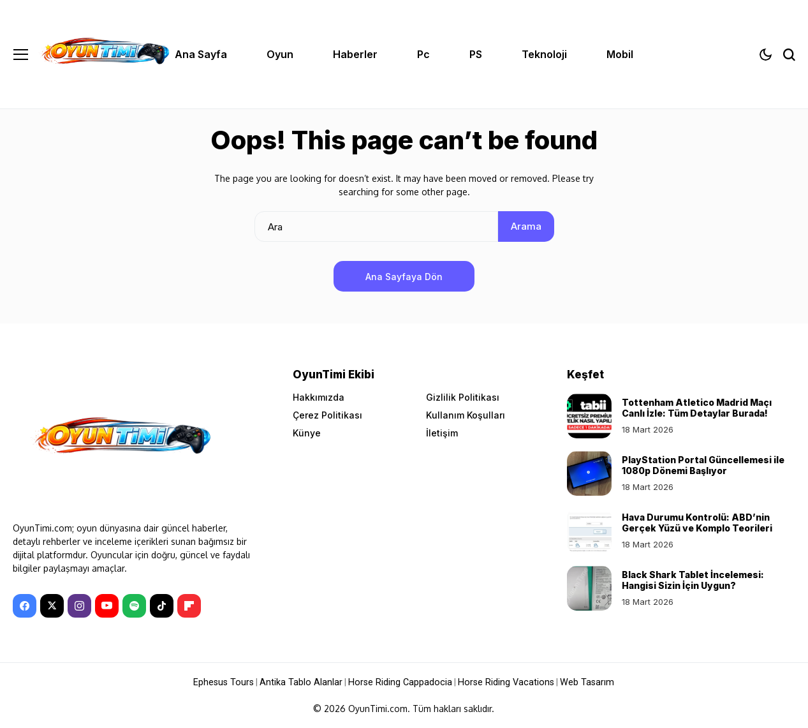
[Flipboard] (189, 606)
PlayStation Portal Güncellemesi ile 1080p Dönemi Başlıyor (703, 465)
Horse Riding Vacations (503, 682)
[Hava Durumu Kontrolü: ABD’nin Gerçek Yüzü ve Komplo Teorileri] (589, 531)
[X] (52, 606)
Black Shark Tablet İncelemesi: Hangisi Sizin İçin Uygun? (693, 580)
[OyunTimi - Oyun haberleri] (104, 54)
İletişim (442, 432)
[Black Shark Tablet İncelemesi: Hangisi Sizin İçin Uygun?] (589, 588)
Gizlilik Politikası (462, 397)
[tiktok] (161, 606)
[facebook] (24, 606)
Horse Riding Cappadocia (401, 682)
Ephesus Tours (229, 682)
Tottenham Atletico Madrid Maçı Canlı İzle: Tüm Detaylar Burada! (697, 408)
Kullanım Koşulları (465, 415)
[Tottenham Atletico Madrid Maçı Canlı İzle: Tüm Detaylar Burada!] (589, 416)
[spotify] (134, 606)
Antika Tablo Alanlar (305, 682)
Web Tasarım (581, 682)
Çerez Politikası (327, 415)
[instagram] (79, 606)
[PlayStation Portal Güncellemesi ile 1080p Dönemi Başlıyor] (589, 473)
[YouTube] (107, 606)
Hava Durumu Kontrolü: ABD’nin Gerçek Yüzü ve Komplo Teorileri (697, 522)
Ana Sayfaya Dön (404, 276)
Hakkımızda (318, 397)
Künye (307, 432)
